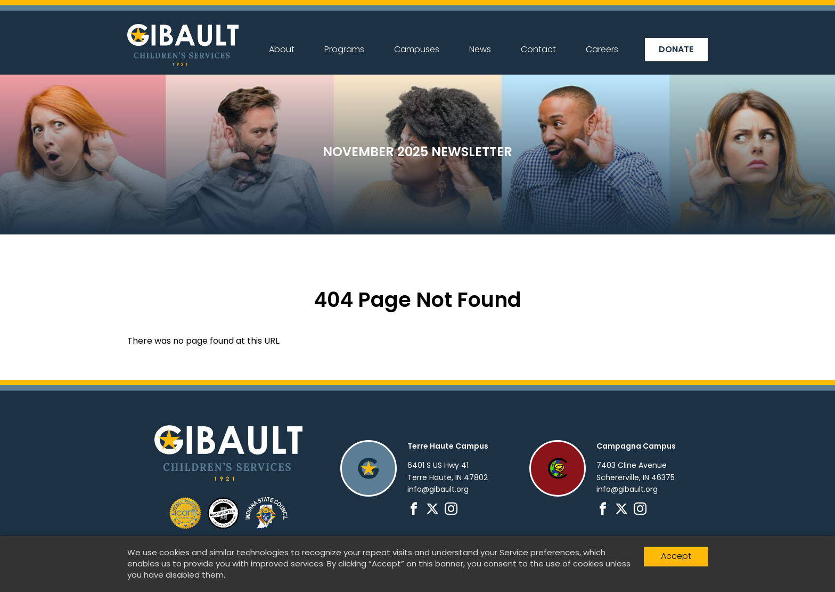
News (480, 49)
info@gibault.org (438, 489)
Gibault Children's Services (183, 45)
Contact (538, 49)
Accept (676, 556)
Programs (344, 49)
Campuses (416, 49)
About (281, 49)
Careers (602, 49)
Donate (676, 49)
